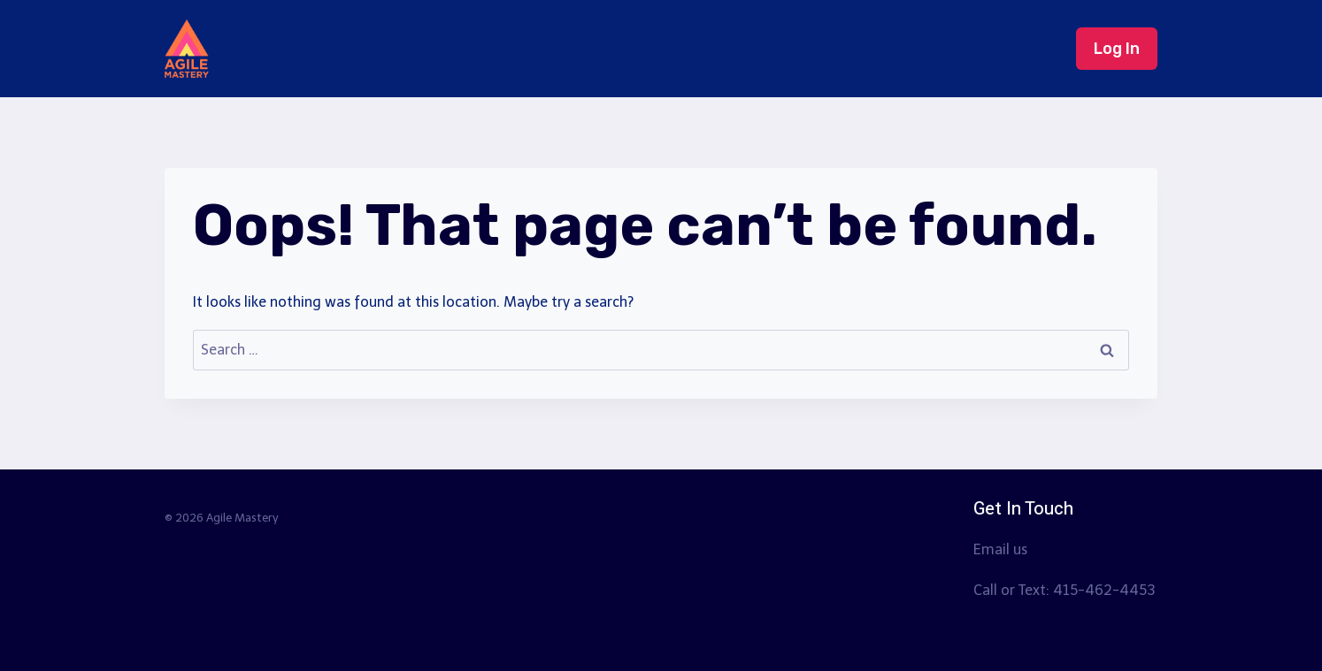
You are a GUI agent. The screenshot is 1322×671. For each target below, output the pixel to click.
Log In (1117, 48)
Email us (1000, 549)
